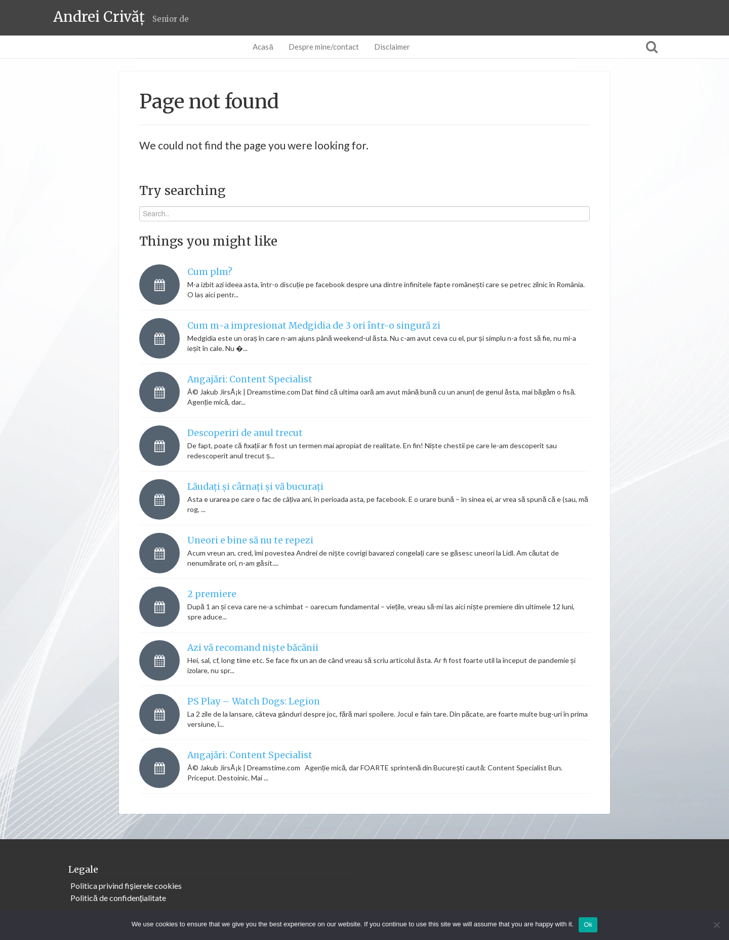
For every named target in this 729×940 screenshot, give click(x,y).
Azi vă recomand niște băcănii (252, 647)
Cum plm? (209, 272)
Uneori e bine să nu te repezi (250, 540)
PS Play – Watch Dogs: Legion (253, 701)
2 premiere (211, 594)
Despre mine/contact (324, 46)
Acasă (263, 46)
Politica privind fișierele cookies (126, 885)
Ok (588, 924)
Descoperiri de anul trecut (245, 433)
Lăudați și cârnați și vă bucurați (255, 486)
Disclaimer (392, 46)
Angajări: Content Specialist (249, 379)
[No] (716, 925)
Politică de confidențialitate (118, 898)
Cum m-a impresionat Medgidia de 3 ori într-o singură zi (313, 325)
